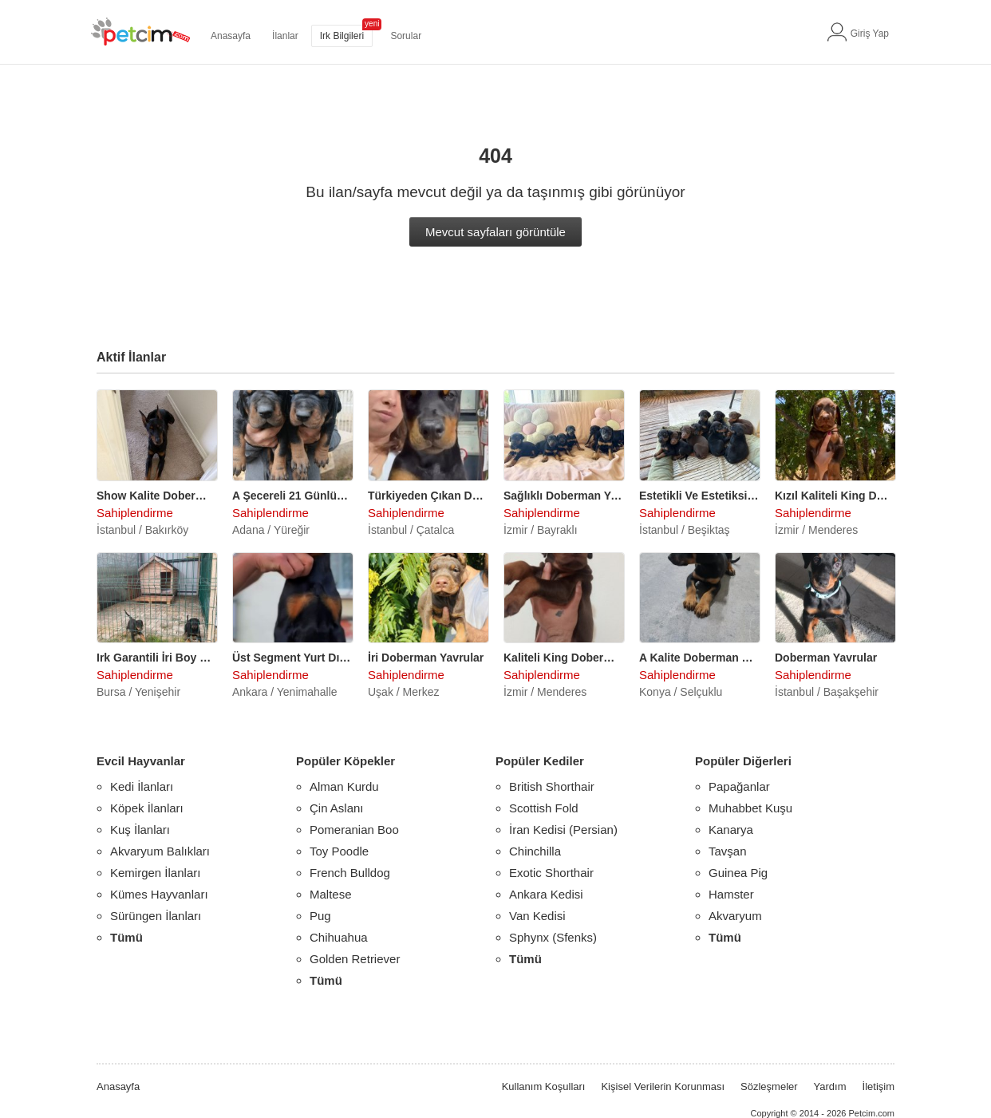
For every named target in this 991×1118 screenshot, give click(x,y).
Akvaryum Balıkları (160, 851)
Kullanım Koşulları (544, 1086)
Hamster (731, 894)
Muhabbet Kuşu (750, 808)
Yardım (830, 1086)
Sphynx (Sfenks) (553, 937)
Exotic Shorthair (551, 872)
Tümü (126, 937)
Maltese (331, 894)
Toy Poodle (339, 851)
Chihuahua (339, 937)
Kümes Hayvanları (159, 894)
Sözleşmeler (769, 1086)
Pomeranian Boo (354, 829)
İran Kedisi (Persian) (563, 829)
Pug (320, 915)
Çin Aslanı (337, 808)
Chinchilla (535, 851)
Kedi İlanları (141, 786)
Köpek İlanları (147, 808)
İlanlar (285, 35)
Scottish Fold (543, 808)
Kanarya (731, 829)
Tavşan (728, 851)
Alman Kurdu (344, 786)
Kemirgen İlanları (155, 872)
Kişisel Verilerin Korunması (662, 1086)
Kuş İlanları (140, 829)
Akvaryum (735, 915)
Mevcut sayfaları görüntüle (495, 232)
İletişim (878, 1086)
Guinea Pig (738, 872)
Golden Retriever (355, 959)
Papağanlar (739, 786)
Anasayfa (231, 35)
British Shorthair (551, 786)
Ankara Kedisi (546, 894)
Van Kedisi (537, 915)
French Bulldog (350, 872)
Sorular (405, 35)
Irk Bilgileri (342, 35)
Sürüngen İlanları (155, 915)
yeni (372, 23)
